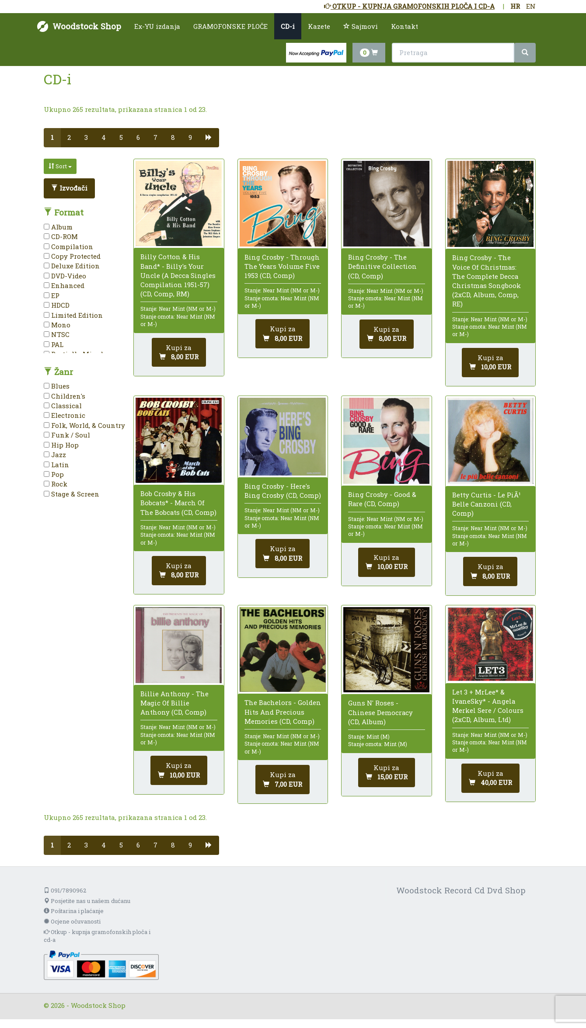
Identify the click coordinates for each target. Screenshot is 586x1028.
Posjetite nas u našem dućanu (87, 901)
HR (515, 6)
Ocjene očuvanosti (72, 921)
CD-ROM (61, 236)
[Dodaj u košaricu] (179, 352)
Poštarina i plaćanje (74, 911)
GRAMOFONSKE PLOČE (230, 26)
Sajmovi (360, 26)
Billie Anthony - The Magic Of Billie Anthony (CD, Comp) (174, 702)
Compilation (68, 246)
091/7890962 (65, 890)
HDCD (57, 305)
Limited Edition (73, 315)
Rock (55, 483)
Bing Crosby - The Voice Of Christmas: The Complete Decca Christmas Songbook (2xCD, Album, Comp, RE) (486, 280)
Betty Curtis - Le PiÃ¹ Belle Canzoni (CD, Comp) (486, 503)
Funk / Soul (67, 435)
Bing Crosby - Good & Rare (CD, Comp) (382, 499)
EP (51, 295)
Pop (54, 474)
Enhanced (64, 285)
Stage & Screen (71, 494)
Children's (64, 396)
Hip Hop (61, 445)
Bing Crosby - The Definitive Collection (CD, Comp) (382, 266)
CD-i (288, 26)
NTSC (57, 334)
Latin (56, 464)
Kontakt (404, 26)
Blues (57, 386)
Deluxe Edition (72, 265)
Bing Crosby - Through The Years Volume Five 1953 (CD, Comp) (282, 266)
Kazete (319, 26)
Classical (63, 405)
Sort (60, 166)
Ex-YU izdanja (157, 26)
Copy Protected (72, 256)
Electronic (64, 415)
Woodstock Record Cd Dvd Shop (461, 890)
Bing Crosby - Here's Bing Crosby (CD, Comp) (282, 491)
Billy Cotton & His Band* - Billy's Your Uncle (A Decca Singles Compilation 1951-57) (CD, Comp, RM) (178, 275)
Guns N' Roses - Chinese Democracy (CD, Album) (380, 712)
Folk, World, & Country (84, 425)
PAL (53, 344)
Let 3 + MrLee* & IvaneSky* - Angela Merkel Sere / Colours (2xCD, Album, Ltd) (487, 706)
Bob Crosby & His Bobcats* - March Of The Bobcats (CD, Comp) (178, 502)
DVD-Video (65, 275)
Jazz (55, 454)
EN (531, 6)
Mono (57, 324)
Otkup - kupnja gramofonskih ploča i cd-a (97, 936)
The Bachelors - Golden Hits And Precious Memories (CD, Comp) (282, 711)
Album (58, 226)
